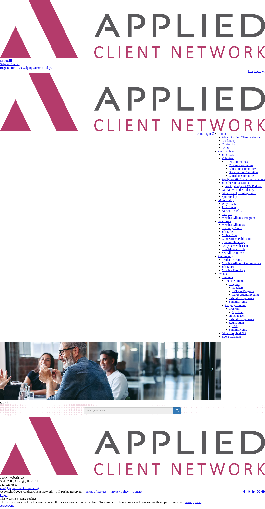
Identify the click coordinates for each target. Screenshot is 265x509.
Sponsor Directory (233, 242)
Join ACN (228, 154)
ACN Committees (236, 161)
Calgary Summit (235, 305)
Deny (11, 505)
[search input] (128, 410)
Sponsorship (229, 196)
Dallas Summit (234, 280)
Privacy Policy (119, 491)
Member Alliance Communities (241, 263)
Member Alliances (233, 224)
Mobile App (229, 235)
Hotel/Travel (236, 315)
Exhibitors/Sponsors (241, 298)
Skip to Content (9, 64)
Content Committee (241, 165)
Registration (236, 322)
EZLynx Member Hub (235, 245)
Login (257, 71)
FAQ (235, 326)
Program (234, 284)
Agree (4, 505)
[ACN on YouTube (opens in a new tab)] (263, 491)
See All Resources (233, 252)
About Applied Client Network (241, 137)
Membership (226, 200)
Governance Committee (243, 172)
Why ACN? (229, 203)
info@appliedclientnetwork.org (19, 488)
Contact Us (229, 144)
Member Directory (233, 270)
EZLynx (227, 214)
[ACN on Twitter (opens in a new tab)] (258, 491)
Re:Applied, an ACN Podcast (243, 186)
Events (222, 273)
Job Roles (228, 231)
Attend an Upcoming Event (239, 193)
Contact (137, 491)
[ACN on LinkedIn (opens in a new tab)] (254, 491)
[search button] (177, 410)
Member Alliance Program (238, 217)
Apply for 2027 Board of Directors (243, 179)
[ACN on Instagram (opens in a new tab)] (249, 491)
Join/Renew (229, 207)
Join (250, 71)
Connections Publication (237, 238)
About (222, 133)
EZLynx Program (243, 291)
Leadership (228, 140)
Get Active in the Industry (238, 189)
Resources (224, 221)
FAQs (225, 147)
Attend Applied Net (234, 333)
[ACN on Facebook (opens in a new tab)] (244, 491)
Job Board (228, 266)
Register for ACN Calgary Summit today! (26, 67)
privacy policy (193, 502)
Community (225, 256)
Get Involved (226, 151)
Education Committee (242, 168)
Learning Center (232, 228)
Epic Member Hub (233, 249)
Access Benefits (232, 210)
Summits (227, 277)
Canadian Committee (242, 175)
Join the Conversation (235, 182)
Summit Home (238, 301)
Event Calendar (231, 336)
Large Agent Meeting (245, 294)
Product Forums (232, 259)
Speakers (237, 287)
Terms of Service (95, 491)
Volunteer (228, 158)
